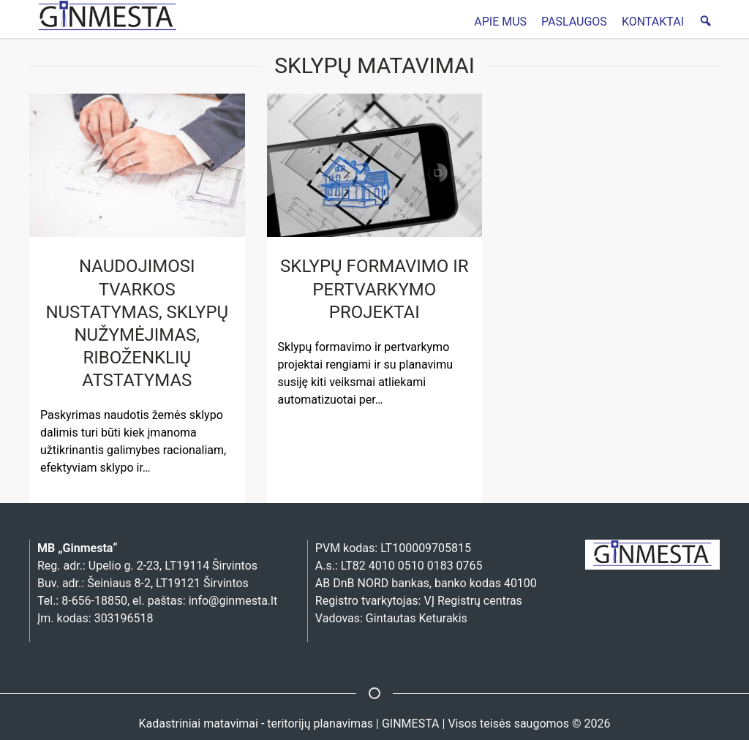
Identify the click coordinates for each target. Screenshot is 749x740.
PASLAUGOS (574, 22)
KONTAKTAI (653, 22)
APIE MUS (500, 22)
